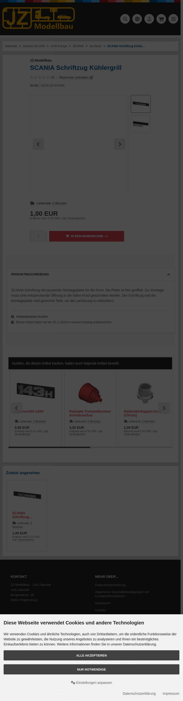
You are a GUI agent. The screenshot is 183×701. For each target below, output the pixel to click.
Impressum (171, 693)
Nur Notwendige (91, 669)
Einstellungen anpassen (91, 683)
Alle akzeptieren (91, 655)
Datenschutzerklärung (139, 693)
